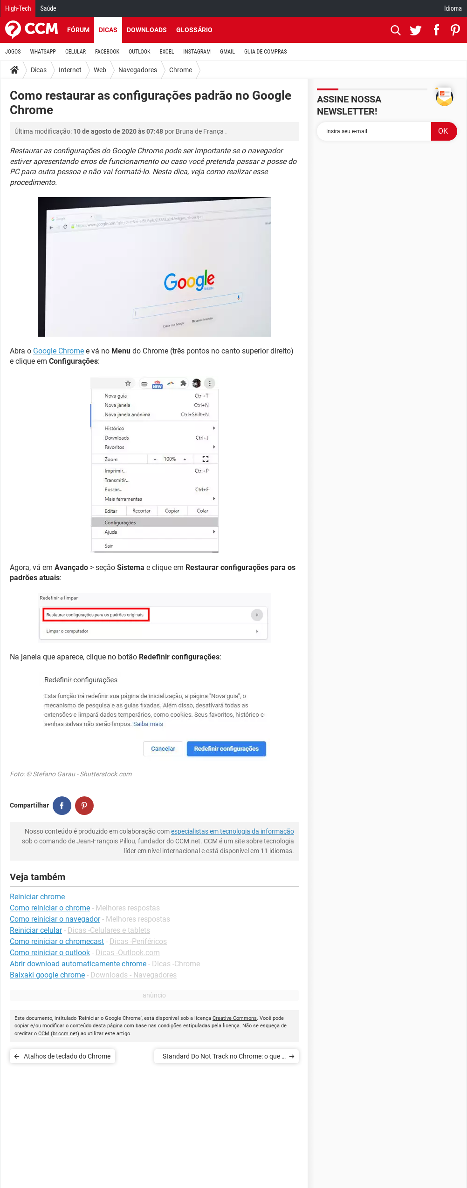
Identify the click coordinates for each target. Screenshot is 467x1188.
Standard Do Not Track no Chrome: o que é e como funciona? (224, 1057)
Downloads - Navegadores (133, 975)
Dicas (108, 30)
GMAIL (227, 51)
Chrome (180, 70)
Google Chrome (58, 350)
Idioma (453, 8)
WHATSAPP (43, 51)
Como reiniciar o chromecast (57, 941)
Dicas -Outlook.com (128, 952)
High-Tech (18, 8)
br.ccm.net (65, 1034)
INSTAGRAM (197, 51)
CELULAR (75, 51)
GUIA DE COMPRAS (265, 51)
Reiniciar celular (36, 930)
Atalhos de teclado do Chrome (67, 1056)
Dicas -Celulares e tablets (109, 930)
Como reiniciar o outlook (50, 952)
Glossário (194, 30)
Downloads (147, 30)
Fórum (78, 30)
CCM (43, 1034)
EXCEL (166, 51)
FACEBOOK (107, 51)
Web (100, 70)
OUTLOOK (140, 51)
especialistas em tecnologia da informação (232, 831)
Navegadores (137, 70)
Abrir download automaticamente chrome (78, 963)
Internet (70, 70)
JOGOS (13, 51)
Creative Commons (235, 1018)
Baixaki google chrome (47, 975)
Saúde (48, 8)
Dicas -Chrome (176, 963)
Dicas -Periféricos (138, 941)
